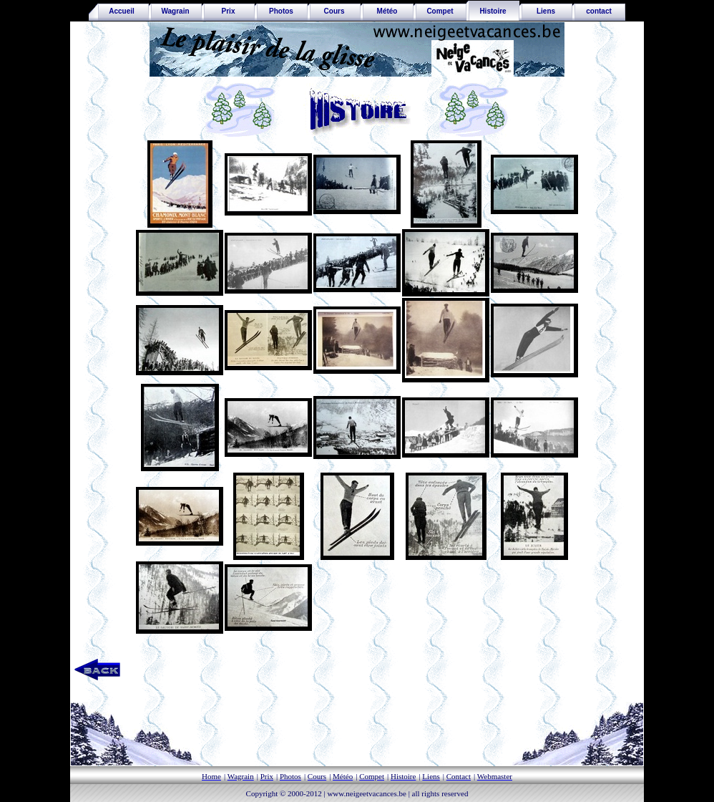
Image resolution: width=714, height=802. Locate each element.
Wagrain (175, 11)
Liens (546, 11)
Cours (334, 11)
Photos (281, 11)
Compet (439, 11)
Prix (228, 11)
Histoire (492, 11)
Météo (387, 11)
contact (599, 11)
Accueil (119, 11)
